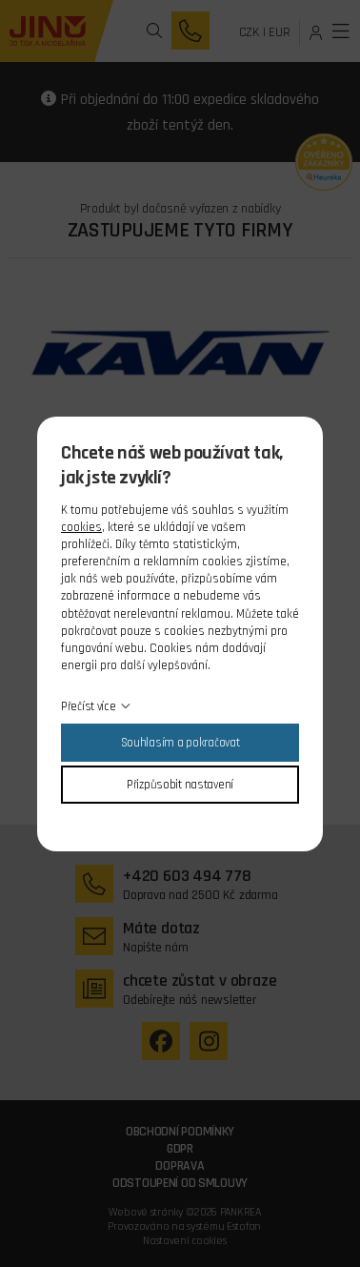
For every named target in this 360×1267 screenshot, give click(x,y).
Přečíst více (88, 706)
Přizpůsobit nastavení (180, 784)
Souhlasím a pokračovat (180, 742)
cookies (81, 527)
